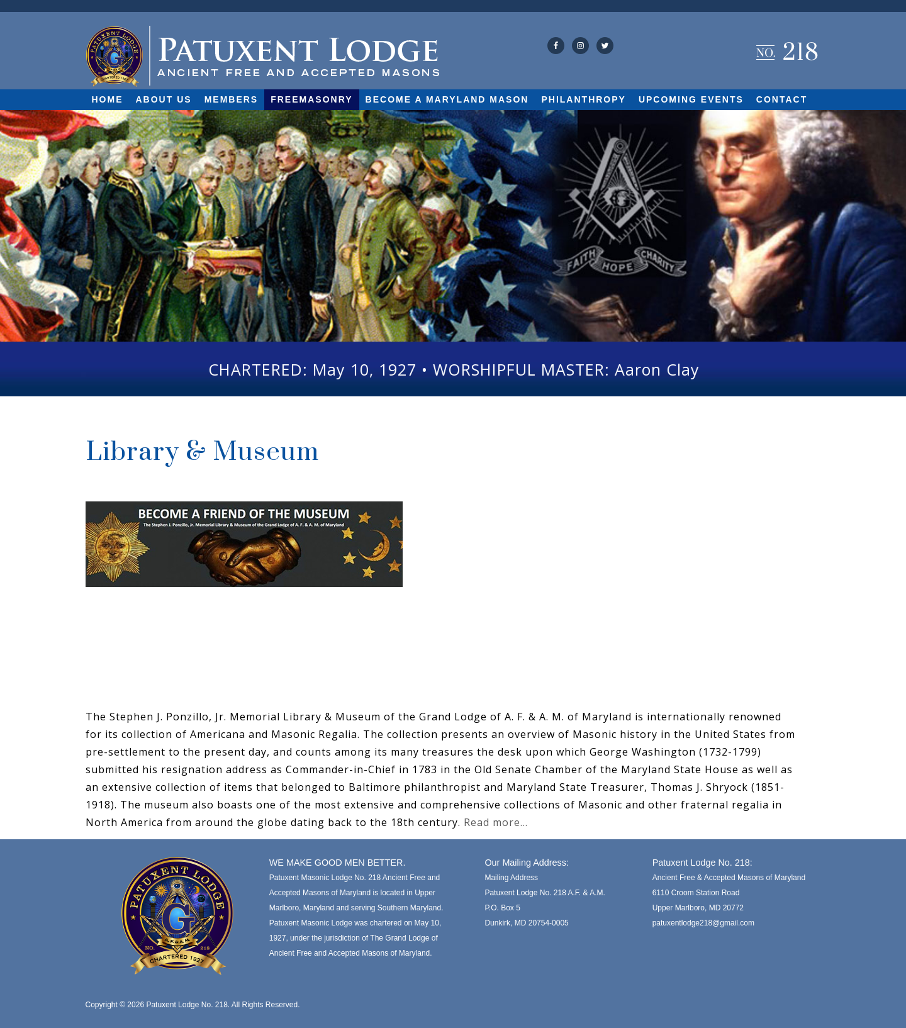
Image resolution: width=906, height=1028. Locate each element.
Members (231, 99)
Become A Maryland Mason (447, 99)
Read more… (496, 822)
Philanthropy (583, 99)
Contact (781, 99)
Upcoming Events (691, 99)
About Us (164, 99)
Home (107, 99)
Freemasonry (311, 99)
